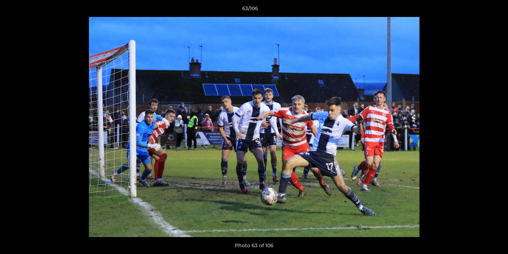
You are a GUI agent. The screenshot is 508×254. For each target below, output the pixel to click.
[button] (478, 10)
